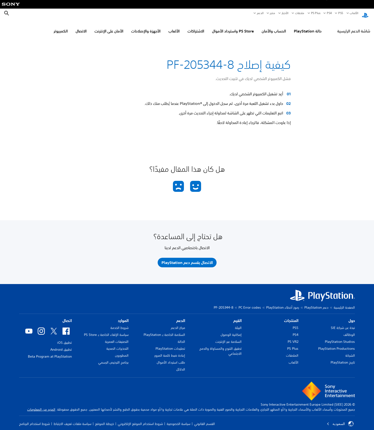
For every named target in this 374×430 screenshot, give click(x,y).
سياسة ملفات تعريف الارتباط (72, 419)
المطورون (122, 351)
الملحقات (292, 351)
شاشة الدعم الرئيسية (353, 26)
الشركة (350, 351)
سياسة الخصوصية (178, 419)
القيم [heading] (237, 316)
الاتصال (81, 26)
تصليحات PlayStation (170, 344)
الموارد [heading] (123, 316)
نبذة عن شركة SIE (343, 323)
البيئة (238, 323)
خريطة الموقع (104, 419)
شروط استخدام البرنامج (34, 419)
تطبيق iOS (64, 338)
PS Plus (316, 13)
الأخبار (285, 13)
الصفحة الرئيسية (344, 303)
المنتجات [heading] (291, 316)
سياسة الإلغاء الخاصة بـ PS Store (106, 330)
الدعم (260, 13)
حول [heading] (351, 316)
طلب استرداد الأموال (171, 358)
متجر (272, 13)
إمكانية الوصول (231, 330)
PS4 (329, 13)
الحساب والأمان (274, 26)
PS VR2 (293, 337)
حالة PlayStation (308, 26)
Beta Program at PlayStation (50, 352)
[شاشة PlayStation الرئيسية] (365, 13)
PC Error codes (250, 303)
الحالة (181, 337)
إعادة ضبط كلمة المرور (169, 351)
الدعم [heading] (180, 316)
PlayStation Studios (340, 337)
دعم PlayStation (316, 303)
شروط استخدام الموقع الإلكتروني (140, 419)
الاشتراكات (195, 26)
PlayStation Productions (336, 344)
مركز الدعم (178, 323)
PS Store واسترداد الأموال (233, 26)
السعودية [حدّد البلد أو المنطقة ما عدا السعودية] (340, 419)
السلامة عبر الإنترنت (228, 337)
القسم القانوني (204, 419)
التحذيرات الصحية (117, 344)
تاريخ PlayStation (343, 358)
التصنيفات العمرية (117, 337)
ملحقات (299, 13)
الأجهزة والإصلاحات (146, 26)
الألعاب (354, 13)
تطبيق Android (61, 345)
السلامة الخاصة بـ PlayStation (164, 330)
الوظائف (349, 330)
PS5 (295, 323)
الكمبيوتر (61, 26)
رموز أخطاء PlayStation (282, 303)
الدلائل (180, 365)
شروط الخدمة (119, 323)
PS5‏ (340, 13)
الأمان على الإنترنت (108, 26)
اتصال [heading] (67, 316)
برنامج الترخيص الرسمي (113, 358)
